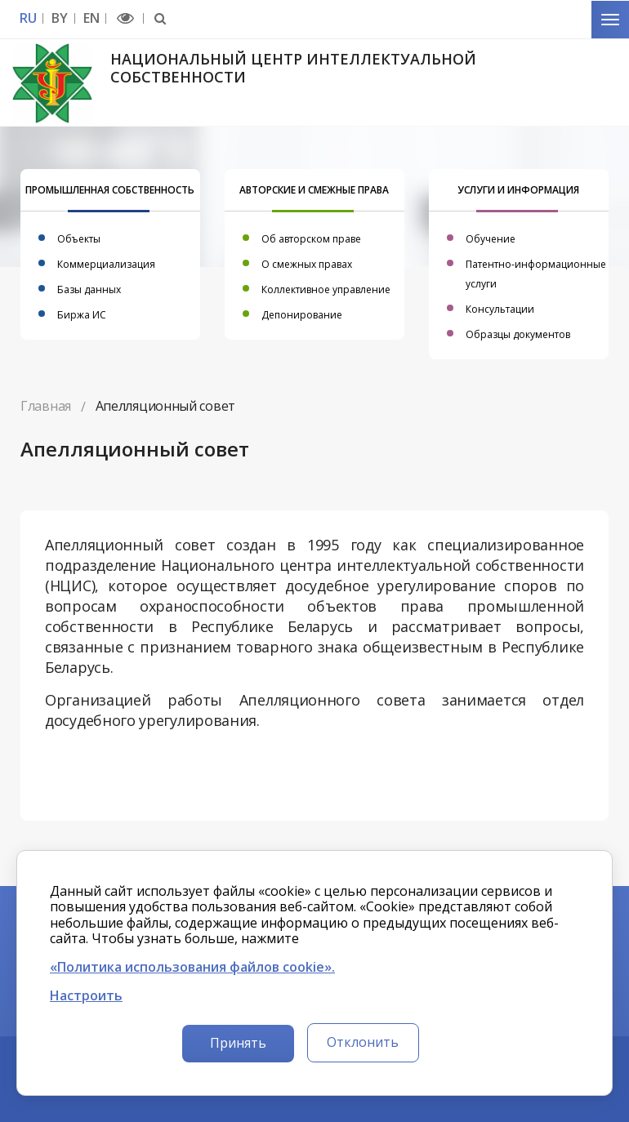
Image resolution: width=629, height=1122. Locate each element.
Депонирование (301, 315)
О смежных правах (306, 264)
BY (59, 18)
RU (28, 18)
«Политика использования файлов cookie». (192, 967)
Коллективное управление (325, 289)
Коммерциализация (106, 264)
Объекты (78, 239)
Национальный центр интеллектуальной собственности (293, 68)
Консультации (500, 309)
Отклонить (363, 1042)
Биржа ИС (81, 315)
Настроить (86, 996)
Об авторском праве (311, 239)
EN (91, 18)
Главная (45, 406)
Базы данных (89, 289)
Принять (238, 1043)
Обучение (490, 239)
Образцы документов (518, 334)
